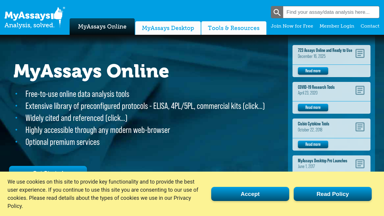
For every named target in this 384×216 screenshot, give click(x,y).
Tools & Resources (234, 28)
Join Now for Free (292, 26)
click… (253, 105)
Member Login (337, 26)
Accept (250, 194)
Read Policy (332, 194)
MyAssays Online (102, 26)
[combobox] (331, 12)
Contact (370, 26)
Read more (313, 70)
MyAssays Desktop (168, 28)
